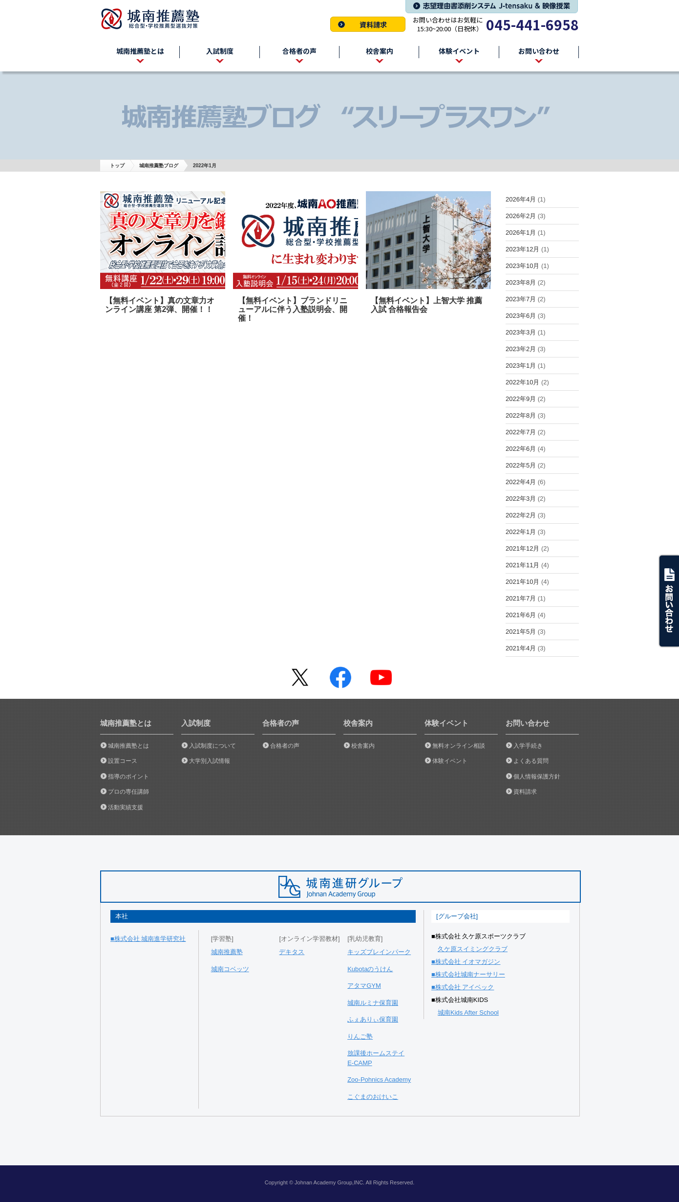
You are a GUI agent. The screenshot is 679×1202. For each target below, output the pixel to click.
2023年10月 (522, 265)
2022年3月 (521, 498)
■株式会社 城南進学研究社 (148, 938)
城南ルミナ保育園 (372, 1002)
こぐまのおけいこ (372, 1096)
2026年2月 (521, 216)
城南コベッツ (230, 969)
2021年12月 (522, 548)
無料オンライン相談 (458, 745)
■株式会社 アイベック (462, 987)
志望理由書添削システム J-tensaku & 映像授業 (491, 6)
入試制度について (212, 745)
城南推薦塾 (154, 18)
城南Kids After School (468, 1012)
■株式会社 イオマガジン (465, 961)
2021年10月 (522, 581)
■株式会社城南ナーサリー (468, 974)
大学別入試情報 (209, 760)
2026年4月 (521, 199)
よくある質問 (531, 760)
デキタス (291, 952)
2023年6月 (521, 315)
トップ (117, 165)
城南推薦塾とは (128, 745)
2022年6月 (521, 448)
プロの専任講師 (128, 791)
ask (668, 601)
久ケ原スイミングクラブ (473, 949)
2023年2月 (521, 349)
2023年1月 (521, 365)
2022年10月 (522, 382)
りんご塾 (360, 1036)
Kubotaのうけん (370, 969)
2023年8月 (521, 282)
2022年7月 (521, 432)
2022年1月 (521, 531)
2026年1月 (521, 232)
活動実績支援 (125, 807)
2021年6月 (521, 615)
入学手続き (528, 745)
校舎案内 (363, 745)
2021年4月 (521, 648)
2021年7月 (521, 598)
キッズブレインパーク (379, 952)
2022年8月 (521, 415)
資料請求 (367, 24)
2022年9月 (521, 398)
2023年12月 (522, 249)
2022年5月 (521, 465)
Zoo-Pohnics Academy (379, 1079)
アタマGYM (364, 985)
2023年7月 (521, 299)
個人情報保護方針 (536, 776)
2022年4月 (521, 482)
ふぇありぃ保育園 (372, 1019)
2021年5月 (521, 631)
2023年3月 (521, 332)
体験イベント (449, 760)
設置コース (122, 760)
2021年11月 (522, 565)
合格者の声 (284, 745)
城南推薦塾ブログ (158, 165)
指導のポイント (128, 776)
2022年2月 (521, 515)
